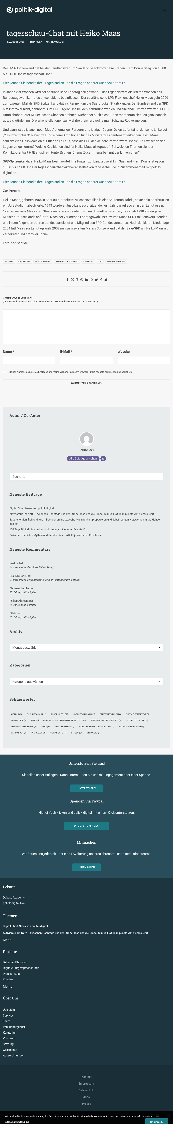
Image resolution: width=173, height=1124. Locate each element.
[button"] (151, 1115)
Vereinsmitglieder (14, 1027)
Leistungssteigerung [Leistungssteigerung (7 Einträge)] (24, 726)
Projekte (10, 951)
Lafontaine (24, 261)
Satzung (8, 1044)
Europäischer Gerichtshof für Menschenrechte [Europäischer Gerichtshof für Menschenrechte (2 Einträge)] (58, 720)
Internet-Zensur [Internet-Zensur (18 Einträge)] (137, 720)
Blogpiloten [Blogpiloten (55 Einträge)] (60, 714)
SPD (100, 261)
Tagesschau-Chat (116, 261)
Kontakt (86, 1077)
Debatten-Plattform (15, 962)
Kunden (8, 979)
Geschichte (10, 1050)
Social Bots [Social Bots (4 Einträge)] (58, 733)
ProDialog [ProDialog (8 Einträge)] (38, 733)
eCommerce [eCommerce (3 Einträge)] (18, 720)
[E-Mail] (103, 458)
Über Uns (11, 998)
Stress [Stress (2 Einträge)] (76, 733)
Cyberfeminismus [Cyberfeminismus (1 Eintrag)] (84, 714)
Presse (86, 1103)
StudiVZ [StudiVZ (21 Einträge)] (93, 733)
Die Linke (9, 261)
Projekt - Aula (11, 973)
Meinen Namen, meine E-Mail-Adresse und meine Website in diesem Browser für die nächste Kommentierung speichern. (70, 372)
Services (8, 1015)
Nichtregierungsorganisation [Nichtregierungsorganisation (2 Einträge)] (96, 726)
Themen (10, 915)
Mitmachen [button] (87, 867)
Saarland (88, 261)
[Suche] (86, 477)
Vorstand (9, 1038)
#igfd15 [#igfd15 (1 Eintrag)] (16, 714)
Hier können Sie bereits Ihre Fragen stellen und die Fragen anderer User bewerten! (62, 83)
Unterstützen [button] (87, 788)
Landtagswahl (43, 261)
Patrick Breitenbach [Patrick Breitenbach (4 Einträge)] (131, 726)
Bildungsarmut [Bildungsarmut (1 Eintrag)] (36, 714)
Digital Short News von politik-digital (25, 926)
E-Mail (66, 351)
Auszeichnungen (13, 1055)
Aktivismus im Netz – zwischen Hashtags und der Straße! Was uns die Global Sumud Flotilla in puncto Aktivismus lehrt (75, 933)
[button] (67, 280)
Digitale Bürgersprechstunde (21, 968)
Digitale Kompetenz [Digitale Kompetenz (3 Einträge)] (138, 714)
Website (124, 351)
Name (8, 351)
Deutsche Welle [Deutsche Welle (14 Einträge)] (110, 714)
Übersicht (9, 1009)
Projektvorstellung (67, 261)
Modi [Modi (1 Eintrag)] (45, 726)
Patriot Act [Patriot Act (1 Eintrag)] (19, 733)
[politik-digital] (29, 10)
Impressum (86, 1083)
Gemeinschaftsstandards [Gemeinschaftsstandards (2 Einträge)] (106, 720)
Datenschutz (86, 1090)
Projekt (38, 42)
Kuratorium (10, 1032)
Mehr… (8, 940)
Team (6, 1021)
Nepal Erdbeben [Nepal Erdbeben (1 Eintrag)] (64, 726)
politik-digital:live (14, 903)
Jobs (86, 1097)
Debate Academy (14, 897)
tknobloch (57, 42)
